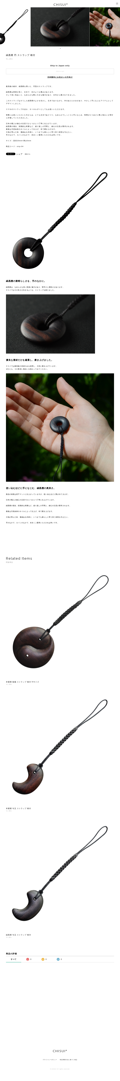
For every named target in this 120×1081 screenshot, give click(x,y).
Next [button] (116, 27)
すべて (14, 959)
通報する (28, 154)
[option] (60, 26)
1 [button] (58, 48)
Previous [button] (3, 27)
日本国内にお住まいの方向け (60, 77)
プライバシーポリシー (50, 1059)
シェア (19, 154)
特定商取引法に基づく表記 (68, 1059)
